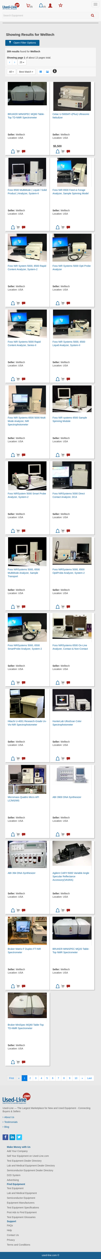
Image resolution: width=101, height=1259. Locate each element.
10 (76, 1078)
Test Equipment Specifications (23, 1207)
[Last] (89, 1078)
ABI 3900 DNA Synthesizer (66, 797)
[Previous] (19, 1078)
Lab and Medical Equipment (22, 1193)
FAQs (10, 1225)
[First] (11, 1078)
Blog (6, 1126)
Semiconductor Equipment (21, 1198)
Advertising (13, 1180)
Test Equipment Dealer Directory (24, 1160)
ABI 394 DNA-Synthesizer (21, 873)
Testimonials (10, 1122)
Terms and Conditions (18, 1244)
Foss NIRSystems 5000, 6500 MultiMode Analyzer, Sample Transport (24, 573)
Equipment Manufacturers (20, 1202)
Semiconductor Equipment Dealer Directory (30, 1170)
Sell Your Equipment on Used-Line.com (28, 1156)
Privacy (11, 1240)
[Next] (82, 1078)
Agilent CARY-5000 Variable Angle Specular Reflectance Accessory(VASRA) (70, 876)
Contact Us (13, 1235)
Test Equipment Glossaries (21, 1217)
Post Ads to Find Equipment (22, 1212)
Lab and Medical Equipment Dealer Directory (31, 1165)
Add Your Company (17, 1151)
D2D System (13, 1175)
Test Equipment (15, 1188)
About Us (8, 1117)
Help (9, 1230)
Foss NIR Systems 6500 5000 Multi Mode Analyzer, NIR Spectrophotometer (26, 421)
